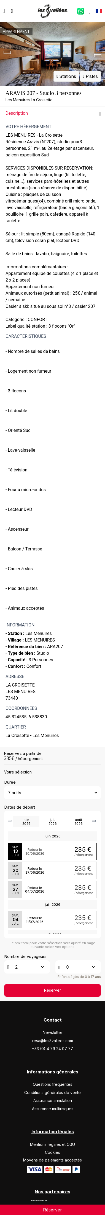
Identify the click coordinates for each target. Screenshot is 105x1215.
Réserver (52, 990)
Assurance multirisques (52, 1108)
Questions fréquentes (52, 1084)
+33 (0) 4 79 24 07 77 (52, 1048)
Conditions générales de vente (52, 1092)
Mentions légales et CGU (52, 1144)
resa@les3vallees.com (52, 1040)
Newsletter (52, 1032)
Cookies (52, 1152)
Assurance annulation (52, 1100)
